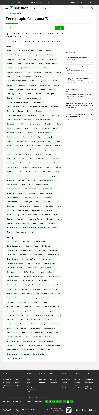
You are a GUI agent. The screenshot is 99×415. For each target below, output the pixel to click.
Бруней (20, 315)
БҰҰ (40, 50)
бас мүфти (10, 133)
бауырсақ (10, 171)
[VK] (50, 401)
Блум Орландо (42, 280)
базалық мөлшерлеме (47, 180)
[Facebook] (60, 401)
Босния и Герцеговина (15, 72)
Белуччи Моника (13, 276)
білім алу (47, 202)
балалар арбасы (28, 137)
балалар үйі (32, 115)
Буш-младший (12, 242)
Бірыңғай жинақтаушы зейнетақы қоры (35, 228)
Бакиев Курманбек (54, 276)
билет (55, 128)
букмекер (20, 215)
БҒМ (8, 154)
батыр (28, 171)
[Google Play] (84, 410)
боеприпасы (25, 354)
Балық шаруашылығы (33, 98)
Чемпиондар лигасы (30, 390)
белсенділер (22, 150)
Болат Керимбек (38, 354)
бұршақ (38, 154)
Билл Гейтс (47, 171)
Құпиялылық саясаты (45, 410)
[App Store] (77, 410)
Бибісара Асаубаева (34, 319)
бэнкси (42, 223)
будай (57, 171)
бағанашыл (21, 345)
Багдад (9, 68)
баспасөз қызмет (30, 189)
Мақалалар (46, 8)
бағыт (38, 202)
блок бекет (49, 124)
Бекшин (57, 145)
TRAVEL (49, 3)
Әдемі (16, 379)
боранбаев (49, 206)
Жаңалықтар (36, 8)
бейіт (29, 163)
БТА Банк (10, 50)
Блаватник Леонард (14, 285)
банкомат (47, 163)
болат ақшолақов (35, 345)
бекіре (9, 145)
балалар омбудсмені (36, 219)
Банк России (31, 89)
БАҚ (18, 76)
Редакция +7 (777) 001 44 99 (77, 2)
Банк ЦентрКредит (13, 55)
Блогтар (64, 385)
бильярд (24, 332)
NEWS (8, 3)
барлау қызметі (12, 228)
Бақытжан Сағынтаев (14, 298)
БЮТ (55, 289)
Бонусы (56, 85)
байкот (37, 163)
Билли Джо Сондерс (52, 306)
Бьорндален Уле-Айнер (15, 263)
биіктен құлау (33, 215)
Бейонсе (47, 289)
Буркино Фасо (45, 85)
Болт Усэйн (41, 250)
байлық (53, 150)
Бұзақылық (44, 81)
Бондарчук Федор (53, 255)
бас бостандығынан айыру (38, 184)
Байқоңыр (50, 55)
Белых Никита (44, 285)
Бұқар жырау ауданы (42, 120)
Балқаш (9, 141)
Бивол (36, 171)
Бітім (8, 120)
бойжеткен (32, 180)
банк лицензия (23, 210)
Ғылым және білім (89, 383)
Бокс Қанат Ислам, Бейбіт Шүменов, (49, 293)
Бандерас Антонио (13, 272)
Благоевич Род (39, 242)
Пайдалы (17, 385)
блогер (38, 306)
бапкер (18, 176)
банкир (20, 171)
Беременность (38, 102)
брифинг (51, 137)
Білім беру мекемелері (88, 387)
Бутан (29, 315)
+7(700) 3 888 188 (37, 401)
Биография (37, 72)
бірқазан (10, 219)
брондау (48, 319)
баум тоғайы (45, 215)
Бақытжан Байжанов (14, 358)
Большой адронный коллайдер (18, 102)
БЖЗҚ (36, 302)
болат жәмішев (12, 332)
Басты (7, 13)
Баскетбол (56, 81)
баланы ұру (38, 206)
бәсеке (33, 324)
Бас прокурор (37, 167)
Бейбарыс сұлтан (29, 341)
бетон (32, 232)
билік (58, 141)
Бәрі (7, 33)
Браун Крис (11, 255)
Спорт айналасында (30, 383)
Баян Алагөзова (20, 328)
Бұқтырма (23, 324)
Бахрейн (20, 89)
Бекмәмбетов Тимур (29, 259)
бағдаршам (11, 158)
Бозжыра (30, 145)
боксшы (9, 223)
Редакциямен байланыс (20, 397)
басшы (18, 128)
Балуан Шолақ (31, 298)
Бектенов (10, 345)
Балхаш (9, 98)
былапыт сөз (29, 176)
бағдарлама (28, 306)
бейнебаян (30, 133)
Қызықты (18, 388)
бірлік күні (41, 176)
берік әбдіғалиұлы (13, 189)
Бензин (29, 111)
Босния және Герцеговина (44, 315)
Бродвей (22, 85)
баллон (9, 176)
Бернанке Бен (12, 280)
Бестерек (49, 210)
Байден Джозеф (30, 272)
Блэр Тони (22, 255)
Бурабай (35, 128)
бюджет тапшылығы (53, 345)
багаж (9, 328)
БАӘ (40, 63)
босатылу (17, 154)
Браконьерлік (49, 94)
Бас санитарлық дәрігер (41, 337)
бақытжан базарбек (46, 189)
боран (30, 158)
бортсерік (10, 319)
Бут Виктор (46, 246)
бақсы (27, 337)
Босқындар (33, 59)
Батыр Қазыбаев (13, 197)
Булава (18, 98)
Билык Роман (25, 242)
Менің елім (77, 379)
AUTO (42, 3)
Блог (28, 72)
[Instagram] (68, 401)
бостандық (28, 202)
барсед (48, 145)
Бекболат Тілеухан (47, 298)
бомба (40, 145)
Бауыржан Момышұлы (47, 341)
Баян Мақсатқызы (13, 311)
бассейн (20, 319)
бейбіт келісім (37, 210)
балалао (17, 120)
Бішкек (49, 332)
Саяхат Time (77, 388)
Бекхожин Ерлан (49, 263)
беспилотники (12, 354)
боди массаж (21, 232)
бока (22, 163)
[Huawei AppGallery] (92, 410)
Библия (42, 89)
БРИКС (56, 202)
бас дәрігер (19, 145)
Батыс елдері (11, 163)
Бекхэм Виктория (33, 263)
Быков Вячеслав (12, 259)
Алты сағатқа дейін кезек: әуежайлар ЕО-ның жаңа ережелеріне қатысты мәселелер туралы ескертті (79, 105)
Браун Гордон (12, 250)
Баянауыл (43, 324)
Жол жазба (77, 385)
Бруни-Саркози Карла (14, 246)
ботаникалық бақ (37, 332)
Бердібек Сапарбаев (31, 311)
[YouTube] (53, 401)
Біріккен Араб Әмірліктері (15, 115)
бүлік (56, 215)
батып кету (11, 206)
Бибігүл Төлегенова (14, 337)
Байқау (20, 111)
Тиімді (17, 382)
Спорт (28, 379)
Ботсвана (10, 315)
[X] (46, 401)
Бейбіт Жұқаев (49, 328)
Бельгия (10, 63)
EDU (55, 3)
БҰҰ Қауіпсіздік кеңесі (24, 68)
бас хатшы (10, 210)
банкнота (49, 167)
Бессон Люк (53, 250)
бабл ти (9, 232)
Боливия (59, 72)
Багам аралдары (47, 311)
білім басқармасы (13, 341)
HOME (33, 3)
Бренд (20, 94)
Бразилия (27, 76)
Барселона (53, 59)
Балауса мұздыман (13, 202)
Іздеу (59, 28)
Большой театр (51, 63)
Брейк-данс (55, 324)
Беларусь (32, 85)
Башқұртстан (11, 324)
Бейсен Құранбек (13, 137)
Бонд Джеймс (30, 285)
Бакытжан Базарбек (46, 350)
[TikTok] (57, 401)
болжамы (10, 215)
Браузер (38, 94)
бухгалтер (10, 180)
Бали (59, 315)
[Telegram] (64, 401)
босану (58, 332)
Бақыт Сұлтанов (22, 141)
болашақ (33, 150)
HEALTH (26, 3)
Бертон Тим (35, 289)
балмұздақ (52, 176)
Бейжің (45, 302)
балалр (9, 128)
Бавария (33, 81)
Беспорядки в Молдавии (26, 50)
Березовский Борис (46, 272)
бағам (56, 163)
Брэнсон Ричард (32, 246)
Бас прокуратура (13, 167)
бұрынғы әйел (27, 197)
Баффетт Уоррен (45, 268)
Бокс (37, 68)
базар (26, 128)
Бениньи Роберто (27, 250)
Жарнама (91, 2)
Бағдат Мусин (35, 328)
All (6, 41)
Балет (45, 68)
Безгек (28, 94)
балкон (59, 124)
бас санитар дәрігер (45, 133)
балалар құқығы (24, 206)
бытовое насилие (22, 223)
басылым (21, 180)
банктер (57, 158)
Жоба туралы (7, 397)
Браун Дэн (24, 289)
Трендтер (29, 387)
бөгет (38, 197)
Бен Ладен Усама (36, 255)
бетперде (27, 120)
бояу (34, 223)
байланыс (27, 55)
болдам (21, 158)
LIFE (13, 3)
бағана (23, 184)
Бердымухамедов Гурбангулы (33, 276)
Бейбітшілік (55, 115)
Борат (50, 141)
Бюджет (10, 89)
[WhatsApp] (71, 401)
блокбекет (32, 193)
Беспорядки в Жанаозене (38, 107)
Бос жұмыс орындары (42, 397)
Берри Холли (11, 289)
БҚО (22, 124)
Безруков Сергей (46, 259)
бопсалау (54, 107)
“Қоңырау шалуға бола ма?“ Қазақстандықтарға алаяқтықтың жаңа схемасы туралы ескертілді (78, 68)
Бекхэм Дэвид (31, 268)
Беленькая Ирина (27, 280)
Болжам (39, 111)
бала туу (43, 150)
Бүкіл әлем (77, 382)
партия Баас (39, 55)
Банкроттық (11, 85)
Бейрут (20, 133)
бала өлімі (45, 128)
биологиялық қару (34, 124)
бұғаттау (41, 137)
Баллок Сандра (12, 293)
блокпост (21, 193)
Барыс (42, 59)
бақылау (48, 154)
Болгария (48, 72)
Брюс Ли (10, 302)
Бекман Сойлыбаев (23, 302)
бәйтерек (50, 219)
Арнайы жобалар (8, 385)
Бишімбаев (48, 197)
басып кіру (40, 158)
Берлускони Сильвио (14, 268)
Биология (43, 115)
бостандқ (52, 223)
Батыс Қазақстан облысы (16, 107)
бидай (58, 167)
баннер (59, 206)
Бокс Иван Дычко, (13, 306)
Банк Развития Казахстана (25, 63)
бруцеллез (10, 193)
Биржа (48, 50)
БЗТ (49, 158)
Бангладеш (38, 76)
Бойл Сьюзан (57, 285)
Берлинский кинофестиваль (16, 81)
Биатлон (22, 59)
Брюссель (28, 154)
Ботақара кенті (12, 124)
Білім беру (10, 94)
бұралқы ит (21, 219)
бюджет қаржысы (28, 350)
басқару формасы (38, 141)
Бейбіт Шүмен (27, 293)
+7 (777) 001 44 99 (16, 401)
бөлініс (59, 219)
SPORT (19, 3)
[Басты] (19, 8)
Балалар (10, 76)
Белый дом (11, 59)
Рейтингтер (6, 388)
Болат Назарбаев (46, 193)
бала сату (10, 111)
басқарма (10, 150)
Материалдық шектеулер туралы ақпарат (29, 410)
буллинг (25, 167)
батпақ (55, 228)
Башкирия (52, 89)
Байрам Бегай (12, 184)
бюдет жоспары (12, 350)
